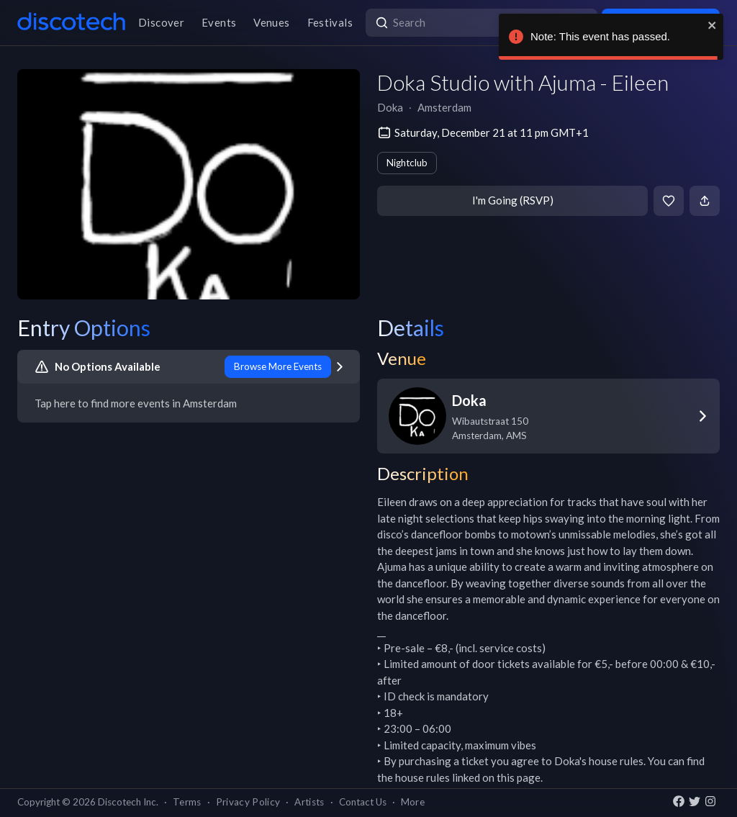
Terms (187, 802)
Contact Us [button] (362, 802)
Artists (309, 802)
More (413, 802)
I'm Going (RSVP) (512, 200)
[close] (712, 25)
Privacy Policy (248, 802)
